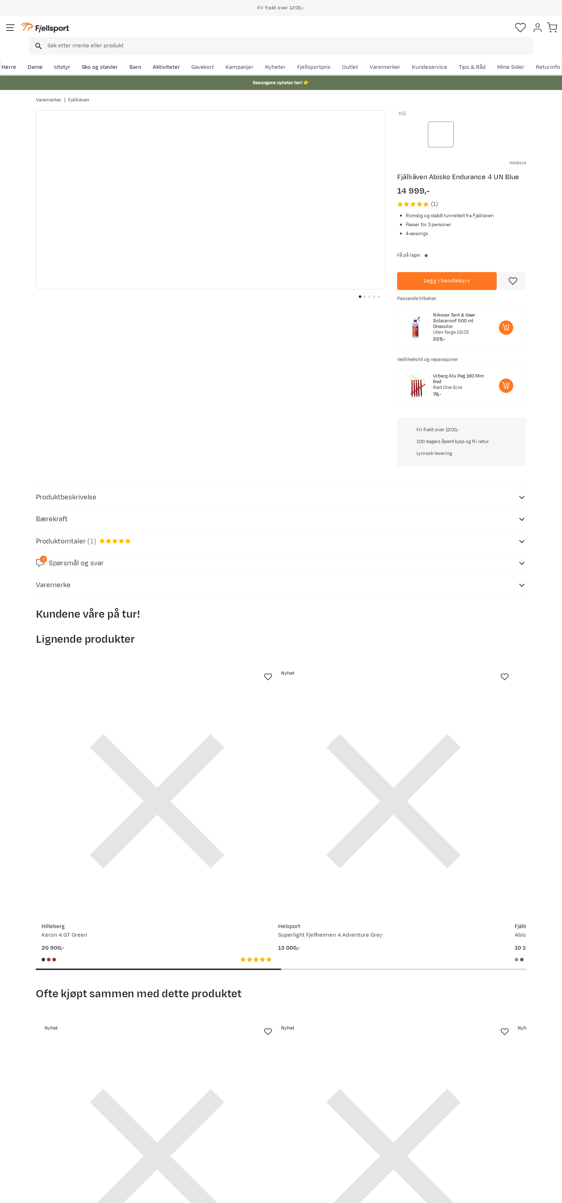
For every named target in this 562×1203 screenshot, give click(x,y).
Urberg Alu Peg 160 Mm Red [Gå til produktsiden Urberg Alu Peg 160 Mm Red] (458, 366)
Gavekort (153, 1132)
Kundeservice (508, 56)
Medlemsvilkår (260, 1120)
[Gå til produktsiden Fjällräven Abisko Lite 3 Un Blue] (344, 621)
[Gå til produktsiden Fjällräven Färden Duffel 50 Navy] (471, 870)
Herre (43, 56)
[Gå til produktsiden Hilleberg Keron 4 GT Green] (91, 621)
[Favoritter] (476, 34)
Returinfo (55, 1120)
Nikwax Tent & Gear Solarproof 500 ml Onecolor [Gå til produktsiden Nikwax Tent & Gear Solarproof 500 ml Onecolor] (454, 308)
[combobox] (287, 34)
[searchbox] (296, 34)
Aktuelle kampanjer (167, 1097)
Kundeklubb (257, 1109)
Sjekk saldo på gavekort (73, 1109)
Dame (69, 56)
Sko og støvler (134, 56)
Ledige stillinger (262, 1132)
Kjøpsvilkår (516, 1192)
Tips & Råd (56, 1132)
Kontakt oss (58, 1155)
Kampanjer (319, 56)
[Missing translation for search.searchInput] (146, 34)
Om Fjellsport (259, 1097)
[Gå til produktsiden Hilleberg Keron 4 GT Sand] (471, 621)
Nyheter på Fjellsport (169, 1109)
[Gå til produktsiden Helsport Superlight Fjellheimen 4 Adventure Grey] (217, 621)
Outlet (429, 56)
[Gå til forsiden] (72, 34)
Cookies (548, 1192)
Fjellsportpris (393, 56)
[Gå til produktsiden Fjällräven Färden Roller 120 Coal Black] (217, 870)
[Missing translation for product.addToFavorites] (513, 268)
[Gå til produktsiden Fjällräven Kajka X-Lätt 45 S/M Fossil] (91, 870)
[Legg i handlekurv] (447, 268)
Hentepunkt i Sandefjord (74, 1143)
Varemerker (464, 56)
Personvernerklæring (471, 1192)
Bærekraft (255, 1143)
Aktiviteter (201, 56)
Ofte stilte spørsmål (68, 1097)
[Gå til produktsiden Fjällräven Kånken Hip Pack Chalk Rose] (344, 870)
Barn (170, 56)
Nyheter (354, 56)
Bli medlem (496, 1036)
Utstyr (97, 56)
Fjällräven (79, 93)
